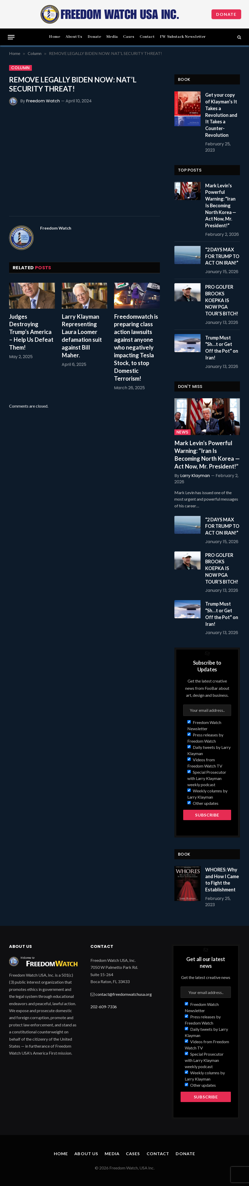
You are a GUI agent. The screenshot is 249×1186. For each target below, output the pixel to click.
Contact (147, 36)
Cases (128, 36)
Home (54, 36)
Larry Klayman (195, 476)
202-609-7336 (103, 1006)
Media (112, 36)
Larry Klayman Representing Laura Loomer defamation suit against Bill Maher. (82, 336)
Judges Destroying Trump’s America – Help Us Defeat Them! (31, 332)
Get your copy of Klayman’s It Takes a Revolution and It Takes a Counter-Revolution (221, 115)
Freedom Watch (43, 101)
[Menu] (11, 37)
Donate (226, 14)
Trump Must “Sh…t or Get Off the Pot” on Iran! (221, 347)
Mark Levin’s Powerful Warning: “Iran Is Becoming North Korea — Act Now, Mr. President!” (220, 205)
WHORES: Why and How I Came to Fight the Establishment (222, 879)
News (182, 432)
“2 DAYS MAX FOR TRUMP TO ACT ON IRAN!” (222, 256)
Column (20, 68)
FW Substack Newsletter (183, 36)
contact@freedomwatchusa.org (123, 994)
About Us (74, 36)
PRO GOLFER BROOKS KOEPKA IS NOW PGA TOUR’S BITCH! (221, 300)
